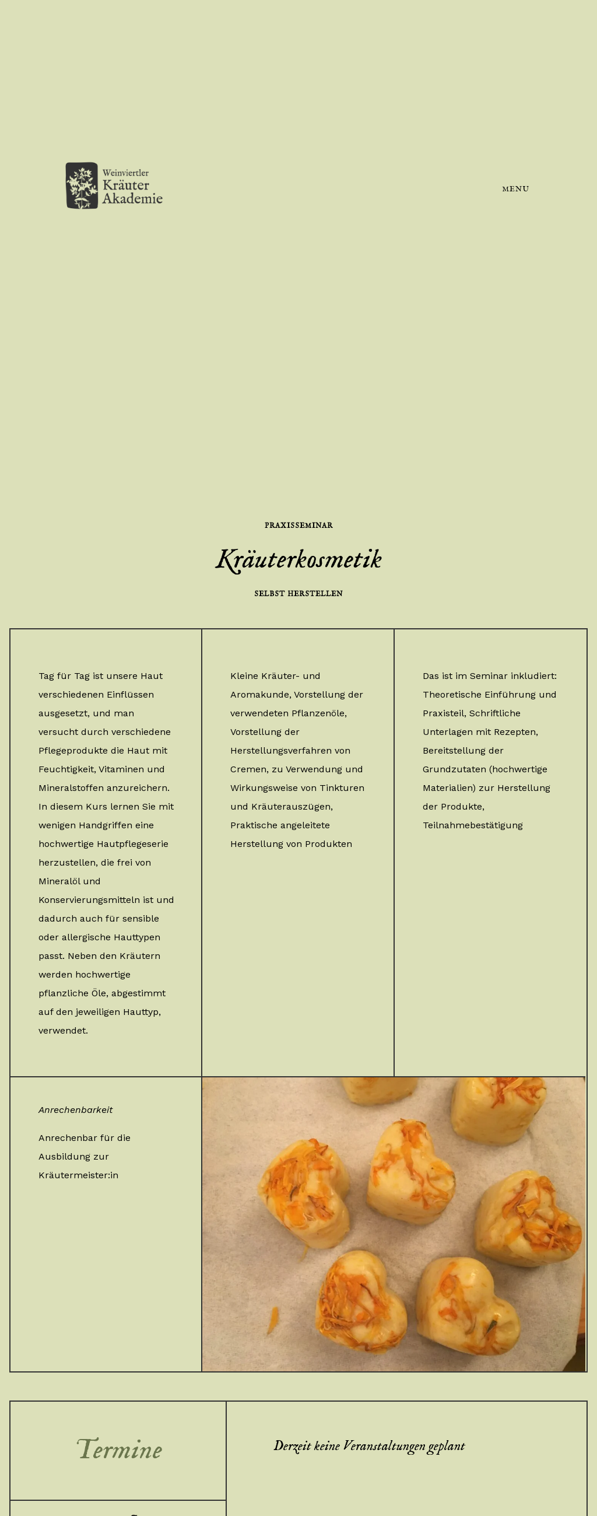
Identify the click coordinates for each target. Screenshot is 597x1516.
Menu (515, 189)
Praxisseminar (299, 525)
